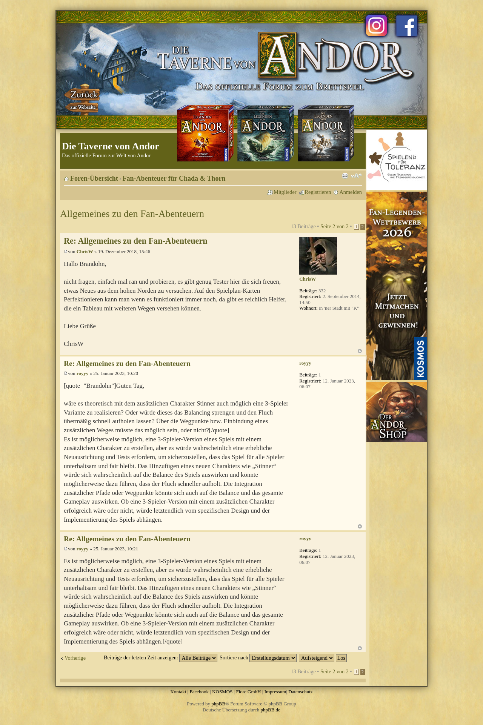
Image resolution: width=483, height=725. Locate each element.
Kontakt (178, 691)
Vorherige (75, 658)
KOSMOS (222, 691)
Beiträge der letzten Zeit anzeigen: (160, 657)
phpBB (218, 704)
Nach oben (360, 351)
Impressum (275, 691)
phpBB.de (270, 710)
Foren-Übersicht (94, 178)
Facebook (199, 691)
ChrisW (85, 251)
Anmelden (350, 192)
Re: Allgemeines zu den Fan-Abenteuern (135, 241)
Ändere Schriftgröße (356, 175)
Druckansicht (345, 175)
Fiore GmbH (248, 691)
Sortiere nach (258, 657)
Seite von (334, 226)
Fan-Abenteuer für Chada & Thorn (174, 178)
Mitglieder (285, 192)
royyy (83, 373)
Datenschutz (300, 691)
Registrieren (318, 192)
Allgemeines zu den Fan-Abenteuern (132, 213)
